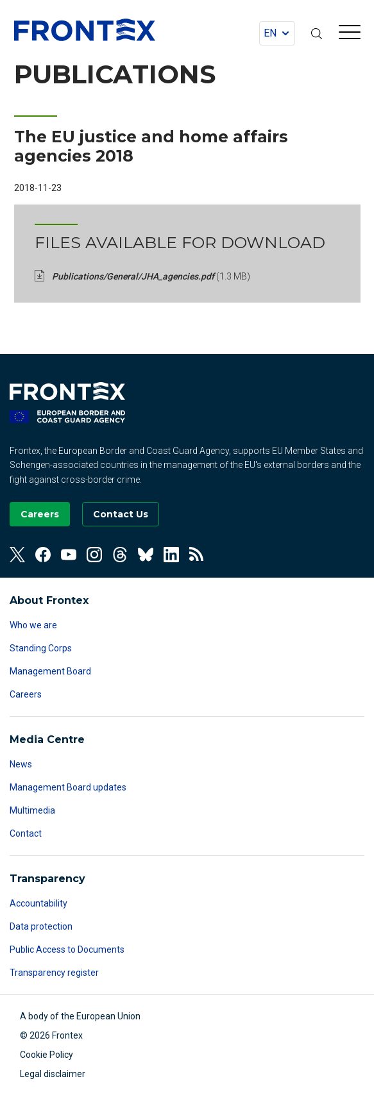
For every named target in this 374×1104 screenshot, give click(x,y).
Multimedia (32, 810)
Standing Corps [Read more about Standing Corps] (41, 648)
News (21, 764)
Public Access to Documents (67, 949)
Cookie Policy (46, 1055)
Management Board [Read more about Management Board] (50, 671)
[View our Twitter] (17, 554)
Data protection (41, 926)
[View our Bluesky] (145, 554)
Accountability (38, 903)
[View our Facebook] (43, 554)
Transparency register (54, 972)
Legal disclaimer (52, 1074)
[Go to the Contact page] (120, 514)
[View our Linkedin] (171, 554)
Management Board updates (68, 787)
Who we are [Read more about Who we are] (33, 625)
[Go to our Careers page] (40, 514)
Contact (26, 833)
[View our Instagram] (94, 554)
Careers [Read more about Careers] (26, 694)
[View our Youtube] (68, 554)
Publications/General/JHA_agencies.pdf (151, 276)
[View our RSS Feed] (197, 554)
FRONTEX (84, 29)
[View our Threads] (120, 554)
